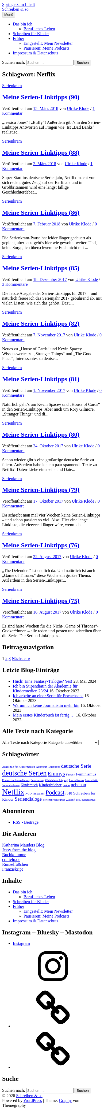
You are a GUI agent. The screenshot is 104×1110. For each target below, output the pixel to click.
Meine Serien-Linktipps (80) (40, 434)
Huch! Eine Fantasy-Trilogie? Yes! (42, 681)
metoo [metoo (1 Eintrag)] (66, 785)
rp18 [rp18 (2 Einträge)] (69, 793)
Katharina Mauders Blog (23, 845)
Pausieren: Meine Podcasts (47, 48)
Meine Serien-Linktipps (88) (40, 152)
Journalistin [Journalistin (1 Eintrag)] (91, 780)
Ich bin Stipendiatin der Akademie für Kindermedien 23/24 (45, 688)
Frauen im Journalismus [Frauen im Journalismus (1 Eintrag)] (15, 780)
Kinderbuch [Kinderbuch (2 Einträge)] (29, 785)
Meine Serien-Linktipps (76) (40, 545)
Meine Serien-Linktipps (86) (40, 212)
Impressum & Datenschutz (36, 53)
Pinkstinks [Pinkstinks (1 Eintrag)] (38, 793)
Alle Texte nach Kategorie (24, 742)
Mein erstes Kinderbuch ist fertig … (44, 715)
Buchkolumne (14, 854)
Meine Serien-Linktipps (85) (40, 268)
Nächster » (21, 658)
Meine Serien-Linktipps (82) (40, 323)
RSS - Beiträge (25, 822)
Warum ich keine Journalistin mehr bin (46, 705)
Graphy (65, 1100)
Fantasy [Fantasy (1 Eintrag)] (70, 774)
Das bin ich (22, 24)
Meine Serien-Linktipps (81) (40, 379)
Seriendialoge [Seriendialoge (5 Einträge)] (28, 799)
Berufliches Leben (39, 29)
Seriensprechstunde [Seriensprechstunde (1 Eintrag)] (54, 799)
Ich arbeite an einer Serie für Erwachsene (48, 695)
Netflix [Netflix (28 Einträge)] (13, 792)
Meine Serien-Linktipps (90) (40, 97)
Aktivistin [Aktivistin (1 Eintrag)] (42, 766)
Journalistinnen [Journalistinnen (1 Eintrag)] (11, 785)
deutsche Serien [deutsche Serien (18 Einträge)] (24, 773)
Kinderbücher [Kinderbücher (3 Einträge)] (50, 784)
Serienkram (12, 85)
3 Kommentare (15, 284)
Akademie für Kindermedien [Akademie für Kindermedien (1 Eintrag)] (18, 766)
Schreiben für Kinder (31, 33)
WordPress (33, 1100)
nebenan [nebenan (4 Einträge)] (78, 784)
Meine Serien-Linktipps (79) (40, 489)
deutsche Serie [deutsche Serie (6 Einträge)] (76, 766)
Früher (18, 38)
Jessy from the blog (19, 850)
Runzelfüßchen (15, 864)
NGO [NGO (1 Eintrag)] (28, 793)
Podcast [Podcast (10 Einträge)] (55, 792)
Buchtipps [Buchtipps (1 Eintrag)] (54, 766)
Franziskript (12, 869)
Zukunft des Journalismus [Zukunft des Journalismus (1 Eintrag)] (80, 799)
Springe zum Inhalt (18, 4)
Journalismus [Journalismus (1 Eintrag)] (76, 780)
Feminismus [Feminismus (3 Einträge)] (86, 774)
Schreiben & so (15, 9)
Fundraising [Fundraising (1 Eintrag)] (37, 780)
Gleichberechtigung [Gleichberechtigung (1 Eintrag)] (56, 780)
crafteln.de (11, 859)
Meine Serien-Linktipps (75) (40, 600)
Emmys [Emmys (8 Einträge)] (56, 773)
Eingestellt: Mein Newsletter (48, 43)
